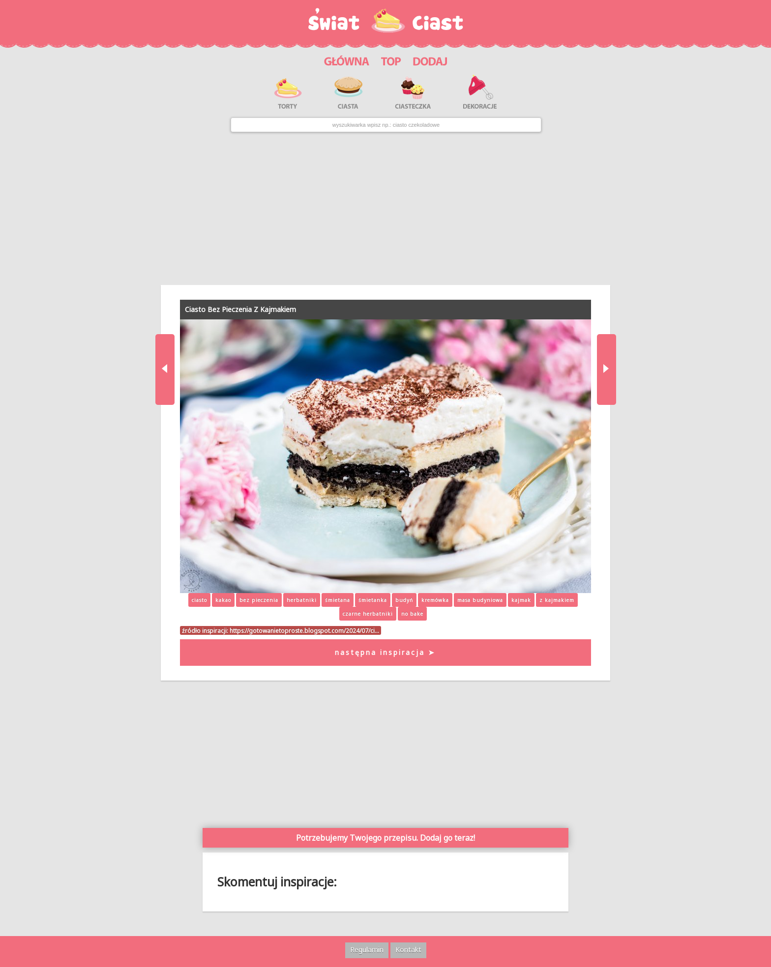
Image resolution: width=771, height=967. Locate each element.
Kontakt (408, 949)
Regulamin (367, 949)
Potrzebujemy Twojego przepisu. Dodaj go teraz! (385, 837)
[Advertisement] (385, 208)
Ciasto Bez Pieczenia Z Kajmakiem (240, 309)
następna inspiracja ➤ (385, 652)
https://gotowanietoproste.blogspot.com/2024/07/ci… (304, 630)
